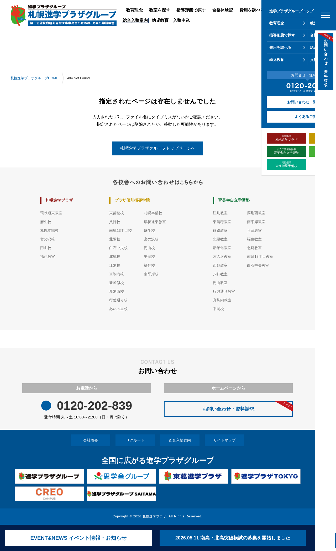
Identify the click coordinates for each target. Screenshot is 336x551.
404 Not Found (78, 78)
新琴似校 (116, 283)
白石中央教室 (258, 265)
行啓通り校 (118, 300)
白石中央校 (118, 248)
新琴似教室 (222, 248)
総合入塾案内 (180, 440)
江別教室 (220, 213)
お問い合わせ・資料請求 (247, 406)
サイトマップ (224, 440)
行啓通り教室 (224, 291)
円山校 (45, 248)
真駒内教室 (222, 300)
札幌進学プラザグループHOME (34, 78)
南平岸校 (151, 274)
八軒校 (114, 222)
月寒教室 (254, 230)
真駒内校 (116, 274)
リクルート (135, 440)
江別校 (114, 265)
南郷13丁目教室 (260, 256)
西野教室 (220, 265)
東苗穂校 (116, 213)
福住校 (149, 265)
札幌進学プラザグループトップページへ (157, 148)
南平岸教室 (256, 222)
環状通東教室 (51, 213)
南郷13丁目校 (120, 230)
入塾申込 (181, 20)
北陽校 (114, 239)
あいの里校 (118, 309)
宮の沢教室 (222, 256)
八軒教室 (220, 274)
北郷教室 (254, 248)
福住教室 (47, 256)
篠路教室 (220, 230)
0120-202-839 (94, 405)
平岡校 (149, 256)
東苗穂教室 (222, 222)
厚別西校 (116, 291)
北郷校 (114, 256)
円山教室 (220, 283)
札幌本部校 (49, 230)
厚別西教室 (256, 213)
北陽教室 (220, 239)
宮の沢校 (47, 239)
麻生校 (45, 222)
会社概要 (90, 440)
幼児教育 (160, 20)
